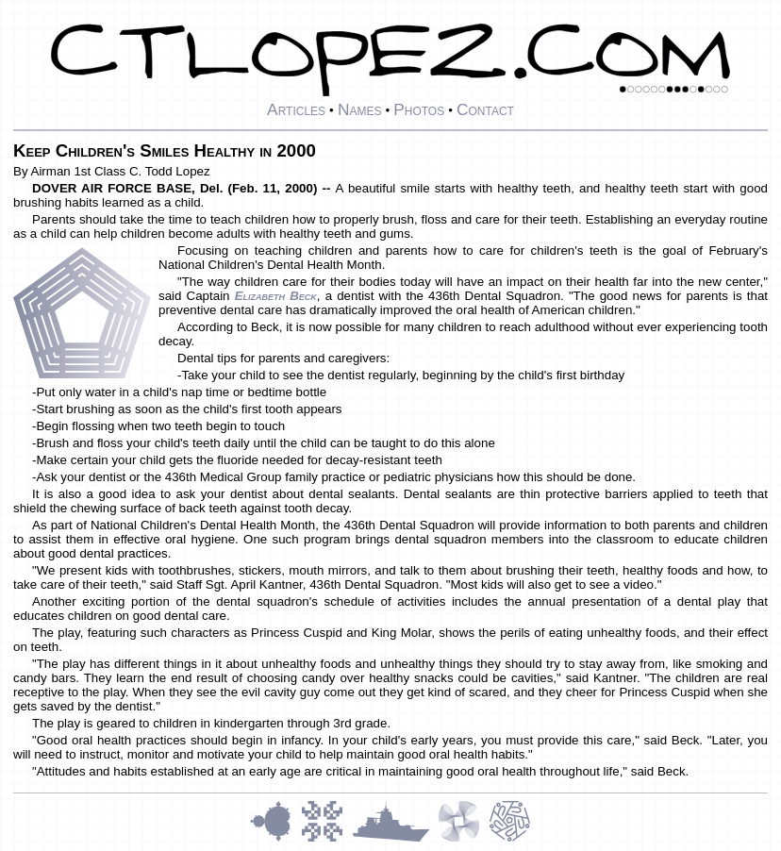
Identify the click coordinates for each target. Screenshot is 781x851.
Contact (485, 109)
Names (360, 109)
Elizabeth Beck (276, 296)
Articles (296, 109)
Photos (418, 109)
